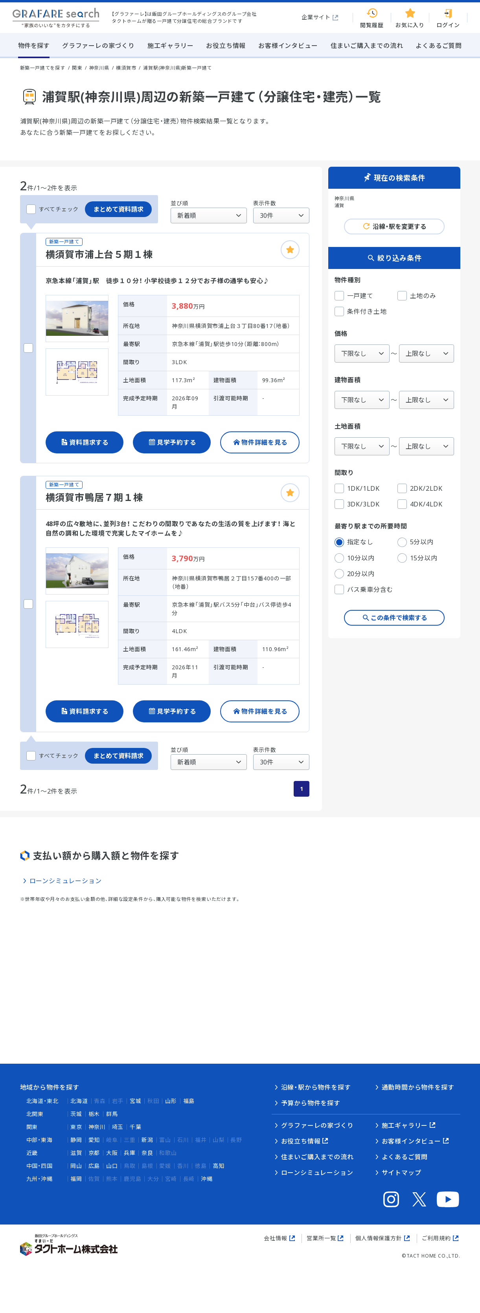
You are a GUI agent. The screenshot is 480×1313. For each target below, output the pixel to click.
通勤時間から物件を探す (418, 1087)
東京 (76, 1127)
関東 (32, 1127)
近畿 (32, 1152)
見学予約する (177, 442)
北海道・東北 (42, 1101)
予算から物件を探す (310, 1103)
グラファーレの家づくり (317, 1125)
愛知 (94, 1140)
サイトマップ (401, 1172)
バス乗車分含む (364, 589)
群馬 (112, 1114)
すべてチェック (52, 209)
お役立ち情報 (301, 1141)
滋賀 (76, 1152)
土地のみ (416, 295)
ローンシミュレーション (65, 881)
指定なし (354, 542)
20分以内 (355, 573)
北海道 (79, 1101)
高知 (218, 1165)
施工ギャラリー (405, 1125)
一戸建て (354, 295)
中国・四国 (39, 1165)
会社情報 (275, 1238)
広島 (94, 1165)
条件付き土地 (361, 311)
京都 (94, 1152)
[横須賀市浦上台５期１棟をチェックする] (28, 348)
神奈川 (97, 1127)
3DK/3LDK (357, 504)
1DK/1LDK (357, 488)
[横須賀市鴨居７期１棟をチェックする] (28, 604)
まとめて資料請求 (118, 209)
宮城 (136, 1101)
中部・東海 (39, 1140)
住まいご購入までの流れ (317, 1157)
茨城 (76, 1114)
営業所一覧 (321, 1238)
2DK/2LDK (420, 488)
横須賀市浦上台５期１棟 (99, 254)
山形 (171, 1101)
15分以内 (417, 558)
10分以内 (355, 558)
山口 (112, 1165)
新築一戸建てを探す (42, 67)
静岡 (76, 1140)
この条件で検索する (399, 617)
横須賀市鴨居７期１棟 (94, 497)
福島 (189, 1101)
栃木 (94, 1114)
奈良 (147, 1152)
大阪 (112, 1152)
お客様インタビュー (411, 1141)
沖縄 (207, 1178)
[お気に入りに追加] (290, 249)
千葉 (136, 1127)
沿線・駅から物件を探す (316, 1087)
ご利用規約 (436, 1238)
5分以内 (415, 542)
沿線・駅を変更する (400, 226)
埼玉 (118, 1127)
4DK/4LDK (420, 504)
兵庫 (130, 1152)
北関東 (35, 1114)
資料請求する (89, 442)
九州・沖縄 (39, 1178)
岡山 (76, 1165)
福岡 (76, 1178)
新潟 (147, 1140)
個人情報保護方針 (378, 1238)
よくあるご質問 (405, 1157)
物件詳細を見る (264, 442)
